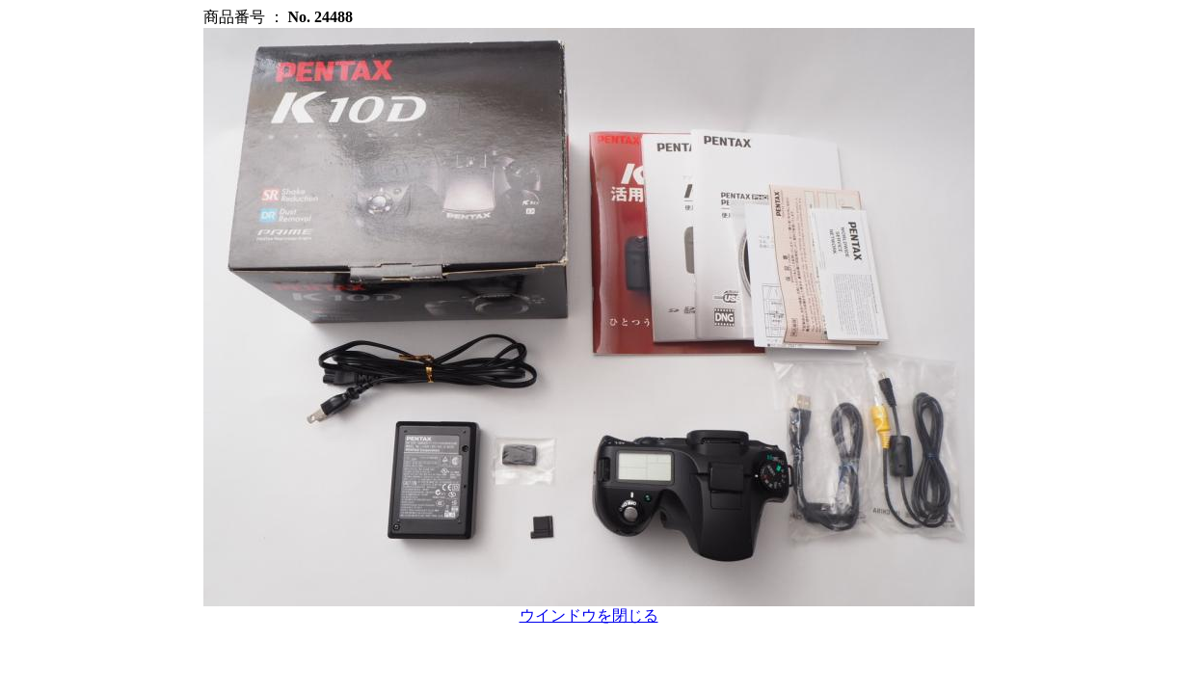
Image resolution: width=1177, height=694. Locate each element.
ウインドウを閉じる (589, 615)
